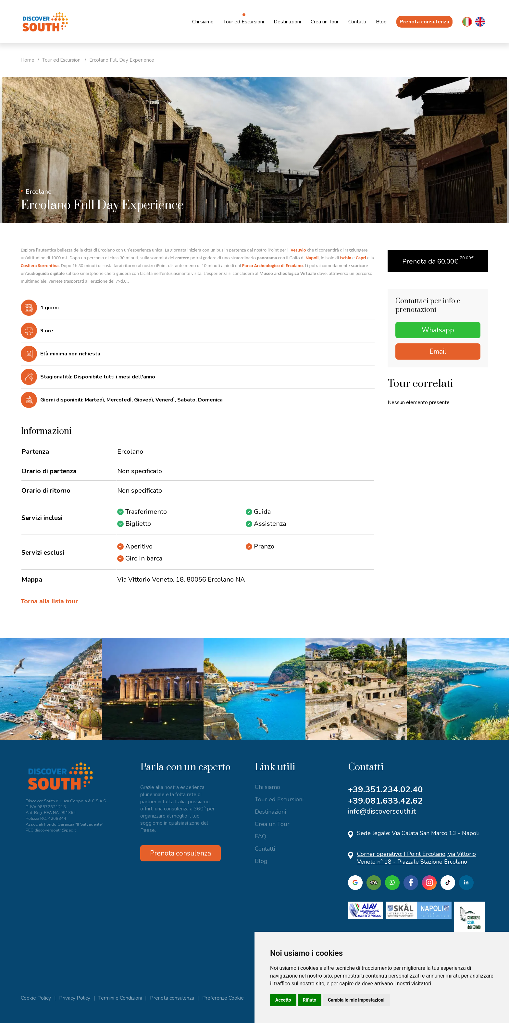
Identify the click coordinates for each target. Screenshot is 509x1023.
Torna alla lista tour (49, 601)
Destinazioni (287, 21)
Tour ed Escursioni (243, 21)
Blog (381, 21)
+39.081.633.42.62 (385, 801)
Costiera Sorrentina (40, 265)
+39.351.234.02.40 (385, 789)
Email (437, 351)
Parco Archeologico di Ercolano (272, 265)
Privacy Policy (74, 998)
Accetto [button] (283, 1000)
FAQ (260, 836)
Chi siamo (203, 21)
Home (28, 60)
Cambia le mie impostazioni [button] (356, 1000)
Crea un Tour (325, 21)
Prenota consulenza (424, 21)
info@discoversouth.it (382, 811)
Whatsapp (438, 330)
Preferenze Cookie (223, 998)
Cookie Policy (36, 998)
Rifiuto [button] (310, 1000)
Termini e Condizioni (120, 998)
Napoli (311, 258)
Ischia (345, 258)
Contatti (357, 21)
